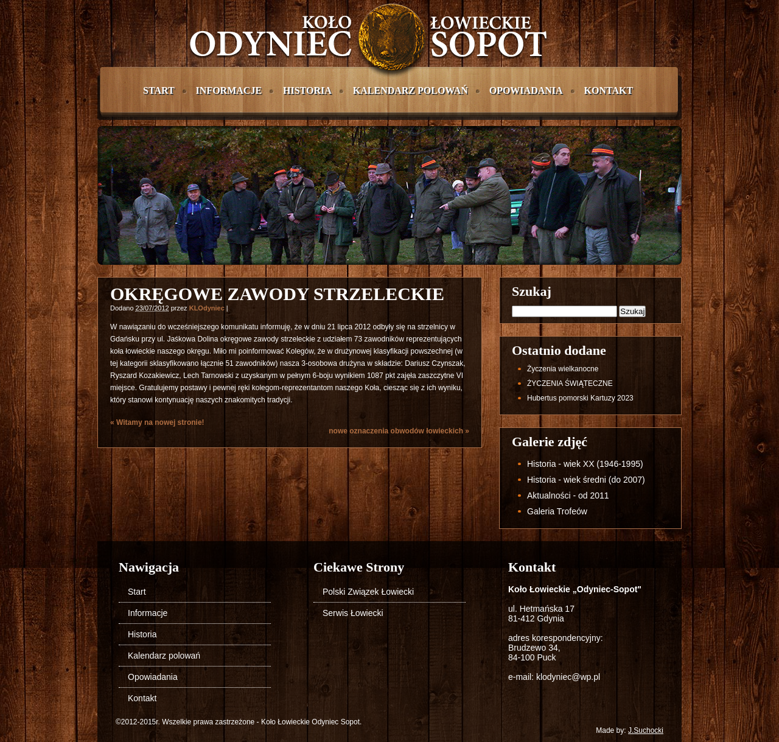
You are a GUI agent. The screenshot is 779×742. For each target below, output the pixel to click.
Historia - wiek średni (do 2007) (586, 480)
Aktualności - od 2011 (568, 495)
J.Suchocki (645, 730)
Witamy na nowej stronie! (157, 422)
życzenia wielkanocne (562, 369)
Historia (307, 90)
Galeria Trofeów (557, 511)
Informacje (229, 90)
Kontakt (609, 90)
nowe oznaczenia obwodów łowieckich (399, 431)
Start (159, 90)
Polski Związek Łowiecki (368, 592)
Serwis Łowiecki (353, 613)
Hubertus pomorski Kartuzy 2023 (580, 398)
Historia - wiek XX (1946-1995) (585, 464)
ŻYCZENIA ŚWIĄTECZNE (570, 383)
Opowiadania (526, 90)
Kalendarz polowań (410, 90)
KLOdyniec (207, 308)
